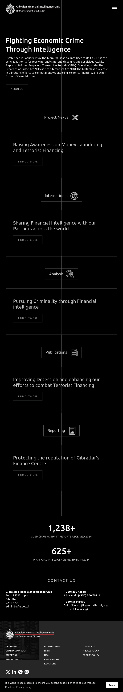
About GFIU (12, 646)
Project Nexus (56, 120)
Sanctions (50, 664)
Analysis (56, 276)
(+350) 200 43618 (74, 591)
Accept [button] (112, 685)
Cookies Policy (91, 655)
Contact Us (89, 646)
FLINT (47, 651)
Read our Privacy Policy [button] (18, 687)
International (56, 198)
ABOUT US (17, 88)
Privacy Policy (91, 651)
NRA (46, 655)
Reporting (56, 433)
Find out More (27, 164)
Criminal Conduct (16, 651)
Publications (56, 355)
